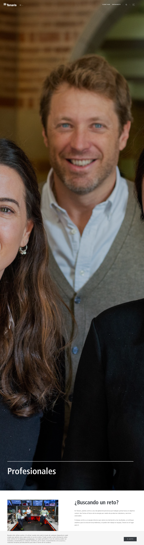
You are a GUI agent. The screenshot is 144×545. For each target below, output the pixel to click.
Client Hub (106, 4)
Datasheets (116, 4)
